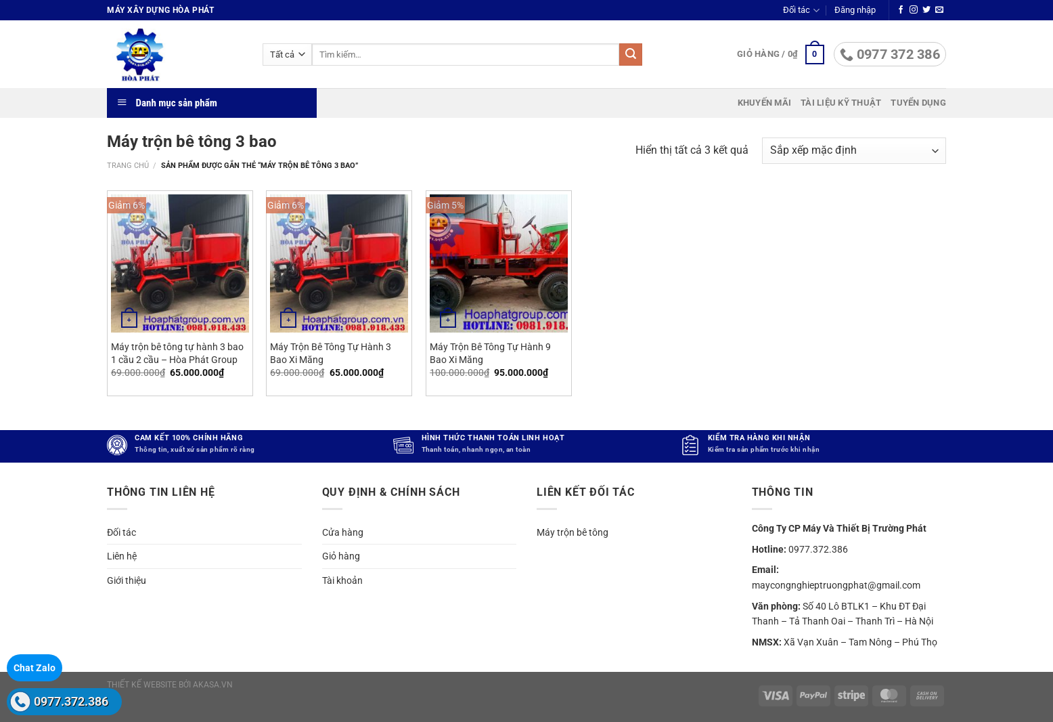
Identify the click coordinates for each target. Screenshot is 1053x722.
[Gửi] (630, 54)
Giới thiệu (126, 580)
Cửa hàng (342, 532)
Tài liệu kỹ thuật (841, 103)
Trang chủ (128, 165)
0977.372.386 (71, 701)
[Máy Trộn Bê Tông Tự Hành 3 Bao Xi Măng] (339, 263)
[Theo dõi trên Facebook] (901, 10)
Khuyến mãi (765, 103)
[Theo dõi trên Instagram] (914, 10)
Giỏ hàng (341, 556)
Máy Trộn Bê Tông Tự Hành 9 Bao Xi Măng (490, 353)
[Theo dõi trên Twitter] (926, 10)
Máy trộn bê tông (572, 532)
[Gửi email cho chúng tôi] (939, 10)
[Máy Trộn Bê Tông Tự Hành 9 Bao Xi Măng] (499, 263)
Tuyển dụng (918, 103)
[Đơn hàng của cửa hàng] (854, 150)
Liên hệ (122, 556)
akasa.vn (213, 684)
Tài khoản (342, 580)
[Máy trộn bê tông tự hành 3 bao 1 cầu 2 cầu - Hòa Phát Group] (180, 263)
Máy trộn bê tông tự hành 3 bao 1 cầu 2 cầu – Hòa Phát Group (177, 353)
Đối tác (801, 10)
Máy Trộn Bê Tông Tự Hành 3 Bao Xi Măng (330, 353)
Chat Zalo (34, 667)
